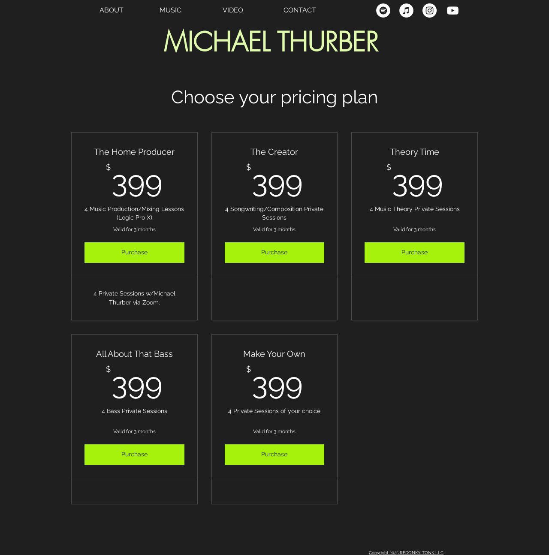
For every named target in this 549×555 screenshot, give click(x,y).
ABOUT (112, 10)
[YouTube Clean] (453, 10)
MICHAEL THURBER (271, 42)
